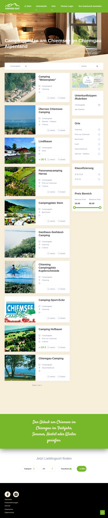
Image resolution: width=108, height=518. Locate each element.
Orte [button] (53, 6)
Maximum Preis (95, 199)
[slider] (74, 207)
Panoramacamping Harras (50, 172)
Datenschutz (9, 512)
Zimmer (7, 506)
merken (51, 98)
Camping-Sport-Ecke (52, 300)
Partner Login (66, 6)
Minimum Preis (80, 199)
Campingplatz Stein (51, 202)
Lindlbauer (45, 141)
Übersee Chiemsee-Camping (51, 110)
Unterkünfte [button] (41, 6)
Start (27, 6)
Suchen (82, 469)
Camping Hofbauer (50, 329)
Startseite (8, 499)
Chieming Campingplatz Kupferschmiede (49, 267)
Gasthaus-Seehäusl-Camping (51, 234)
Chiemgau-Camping (51, 358)
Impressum (9, 509)
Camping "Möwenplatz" (47, 78)
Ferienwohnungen (11, 503)
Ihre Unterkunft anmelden (90, 6)
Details (61, 98)
